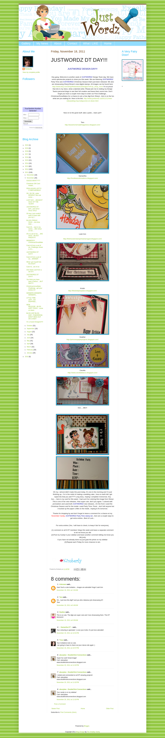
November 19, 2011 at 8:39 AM (67, 620)
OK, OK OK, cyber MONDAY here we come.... (33, 195)
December (30, 175)
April (28, 344)
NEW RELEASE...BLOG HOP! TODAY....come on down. (34, 307)
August (29, 332)
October (30, 326)
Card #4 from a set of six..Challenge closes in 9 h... (34, 247)
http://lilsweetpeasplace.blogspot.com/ (82, 291)
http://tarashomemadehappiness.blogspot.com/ (82, 125)
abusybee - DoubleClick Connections (72, 655)
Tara (60, 597)
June (29, 338)
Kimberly (28, 69)
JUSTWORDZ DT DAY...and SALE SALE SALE (32, 208)
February (30, 350)
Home (108, 43)
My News (42, 43)
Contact (72, 43)
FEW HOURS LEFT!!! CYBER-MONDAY (33, 189)
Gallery (26, 43)
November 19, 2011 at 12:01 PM (68, 633)
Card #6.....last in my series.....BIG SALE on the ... (34, 229)
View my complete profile (31, 72)
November (30, 178)
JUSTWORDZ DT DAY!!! (32, 253)
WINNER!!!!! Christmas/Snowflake (34, 241)
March (29, 347)
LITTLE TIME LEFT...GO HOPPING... (31, 300)
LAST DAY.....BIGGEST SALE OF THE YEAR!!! (34, 202)
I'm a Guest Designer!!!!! (34, 322)
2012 (27, 169)
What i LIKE (90, 43)
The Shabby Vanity (93, 732)
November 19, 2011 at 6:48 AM (67, 605)
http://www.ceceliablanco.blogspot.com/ (82, 373)
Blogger (86, 726)
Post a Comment (60, 704)
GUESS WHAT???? (33, 181)
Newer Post (56, 708)
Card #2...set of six (32, 267)
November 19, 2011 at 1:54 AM (67, 590)
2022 (27, 145)
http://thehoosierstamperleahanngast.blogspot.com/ (82, 239)
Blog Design (80, 732)
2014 (27, 163)
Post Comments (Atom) (68, 712)
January (30, 353)
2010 (27, 357)
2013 (27, 166)
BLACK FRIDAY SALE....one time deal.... (33, 222)
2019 (27, 148)
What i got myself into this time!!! (33, 263)
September (31, 328)
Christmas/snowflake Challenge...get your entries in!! (34, 288)
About (57, 43)
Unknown (62, 584)
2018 (27, 151)
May (28, 341)
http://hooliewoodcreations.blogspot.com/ (82, 178)
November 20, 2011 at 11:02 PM (68, 665)
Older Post (109, 708)
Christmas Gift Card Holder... (33, 184)
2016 (27, 157)
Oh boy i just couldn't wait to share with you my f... (33, 215)
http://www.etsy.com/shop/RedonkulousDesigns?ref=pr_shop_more (77, 87)
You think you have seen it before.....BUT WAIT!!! (34, 281)
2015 (27, 160)
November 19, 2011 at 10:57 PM (68, 648)
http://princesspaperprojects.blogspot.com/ (82, 339)
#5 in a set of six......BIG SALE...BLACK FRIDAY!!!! (34, 235)
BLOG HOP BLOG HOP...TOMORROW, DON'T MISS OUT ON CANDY (34, 316)
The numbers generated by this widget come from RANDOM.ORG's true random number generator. (33, 120)
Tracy (61, 640)
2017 (27, 154)
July (28, 335)
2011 (27, 172)
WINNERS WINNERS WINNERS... (34, 294)
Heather (62, 612)
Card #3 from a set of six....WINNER (33, 258)
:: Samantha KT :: (65, 627)
